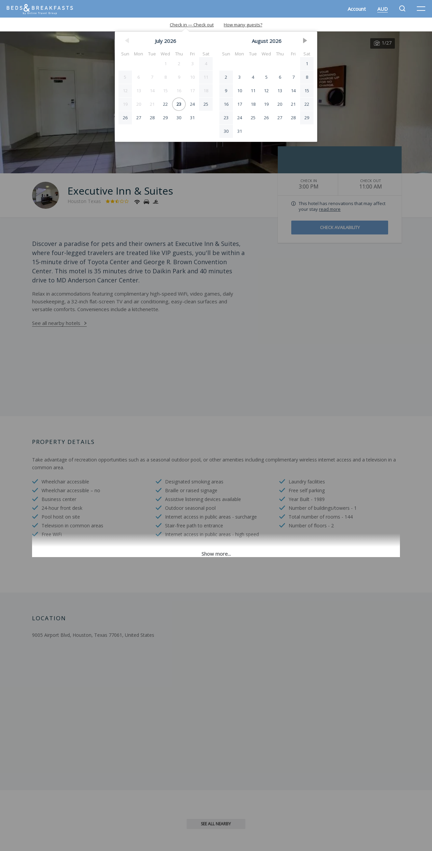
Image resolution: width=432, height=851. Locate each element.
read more (330, 209)
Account (357, 8)
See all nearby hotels (56, 323)
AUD (382, 8)
